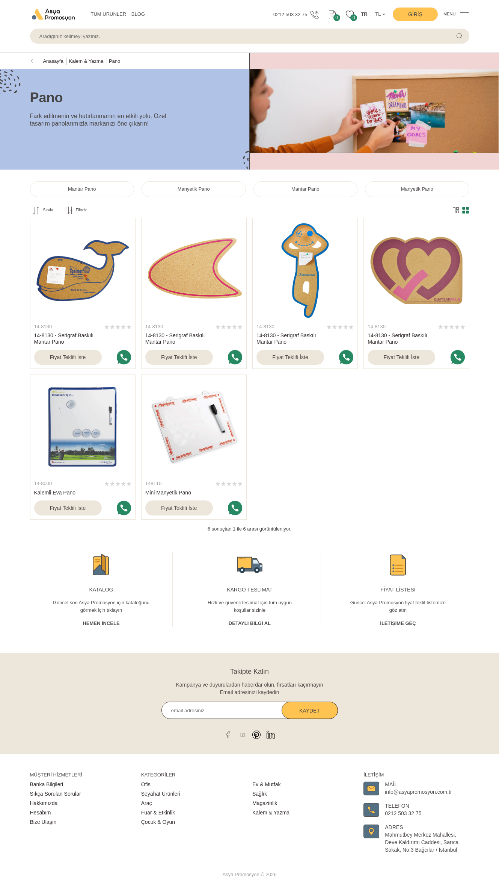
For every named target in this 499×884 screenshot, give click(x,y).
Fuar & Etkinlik (158, 813)
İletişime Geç (398, 623)
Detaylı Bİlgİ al (250, 623)
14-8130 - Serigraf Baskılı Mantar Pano (64, 338)
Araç (146, 803)
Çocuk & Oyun (158, 822)
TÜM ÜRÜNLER (109, 14)
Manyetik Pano (194, 189)
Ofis (146, 784)
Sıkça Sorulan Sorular (55, 794)
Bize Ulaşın (43, 822)
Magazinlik (264, 803)
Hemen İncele (101, 623)
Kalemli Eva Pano (55, 493)
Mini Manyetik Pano (168, 493)
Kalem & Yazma (270, 813)
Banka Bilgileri (46, 784)
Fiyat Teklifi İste (68, 357)
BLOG (138, 14)
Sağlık (259, 794)
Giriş (415, 14)
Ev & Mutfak (266, 784)
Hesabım (40, 813)
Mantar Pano (82, 189)
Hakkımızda (44, 803)
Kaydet (309, 711)
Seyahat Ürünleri (160, 794)
